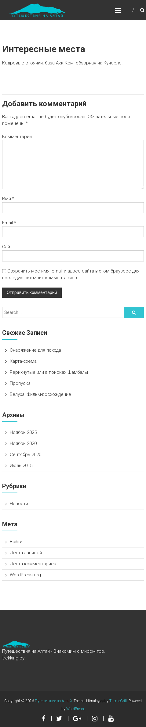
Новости (19, 503)
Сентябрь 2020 (25, 454)
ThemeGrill (118, 701)
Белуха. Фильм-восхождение (40, 394)
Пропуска (20, 383)
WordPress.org (25, 575)
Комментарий (17, 136)
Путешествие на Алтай (53, 701)
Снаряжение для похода (35, 350)
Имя (8, 198)
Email (9, 223)
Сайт (7, 246)
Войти (16, 541)
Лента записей (26, 552)
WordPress (75, 709)
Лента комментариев (33, 564)
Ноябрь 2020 (23, 443)
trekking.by (13, 658)
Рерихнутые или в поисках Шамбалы (49, 372)
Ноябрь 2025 (23, 432)
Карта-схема (23, 361)
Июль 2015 (21, 465)
